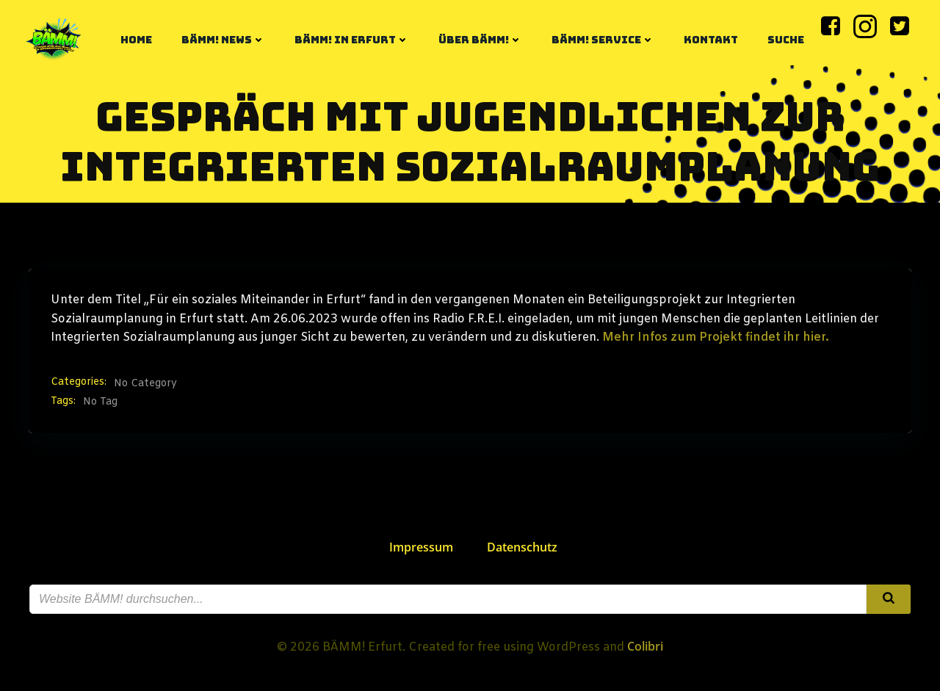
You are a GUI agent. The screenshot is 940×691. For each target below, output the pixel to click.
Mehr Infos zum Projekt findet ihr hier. (715, 337)
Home (136, 39)
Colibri (645, 646)
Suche (785, 39)
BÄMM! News (223, 39)
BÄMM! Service (603, 39)
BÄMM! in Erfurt (351, 39)
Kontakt (711, 39)
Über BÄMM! (480, 39)
